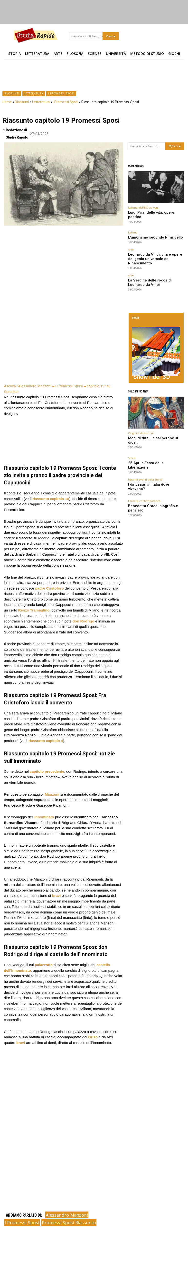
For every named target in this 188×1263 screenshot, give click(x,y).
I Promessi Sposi (61, 93)
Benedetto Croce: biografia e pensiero (152, 467)
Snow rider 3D (143, 357)
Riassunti (11, 93)
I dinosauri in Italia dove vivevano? (149, 451)
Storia (132, 431)
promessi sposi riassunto (69, 1222)
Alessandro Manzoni (67, 1215)
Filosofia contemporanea (144, 463)
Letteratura (33, 93)
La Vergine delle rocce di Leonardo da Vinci (155, 267)
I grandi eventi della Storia (145, 447)
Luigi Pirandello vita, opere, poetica (153, 212)
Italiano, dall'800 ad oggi (143, 207)
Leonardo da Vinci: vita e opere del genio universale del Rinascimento (154, 249)
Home (7, 102)
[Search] (111, 36)
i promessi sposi (22, 1222)
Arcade (138, 352)
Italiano (133, 227)
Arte (131, 243)
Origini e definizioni (141, 411)
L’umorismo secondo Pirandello (148, 231)
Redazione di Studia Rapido (17, 133)
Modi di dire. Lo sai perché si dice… (154, 416)
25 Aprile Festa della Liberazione (148, 435)
